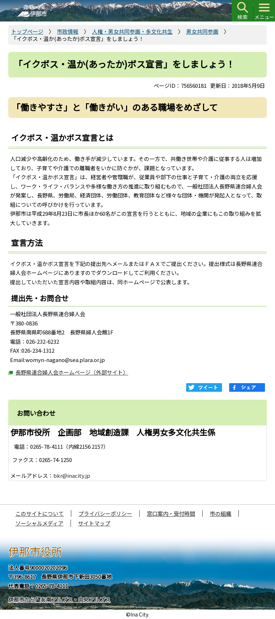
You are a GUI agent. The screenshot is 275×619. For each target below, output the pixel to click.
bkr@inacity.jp (71, 475)
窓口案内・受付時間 (171, 513)
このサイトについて (39, 513)
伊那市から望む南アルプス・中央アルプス (59, 599)
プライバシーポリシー (105, 513)
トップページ (27, 31)
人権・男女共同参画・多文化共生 (132, 31)
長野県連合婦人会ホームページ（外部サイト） (71, 372)
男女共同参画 (202, 31)
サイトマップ (94, 523)
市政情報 (67, 31)
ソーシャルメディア (39, 523)
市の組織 (220, 513)
